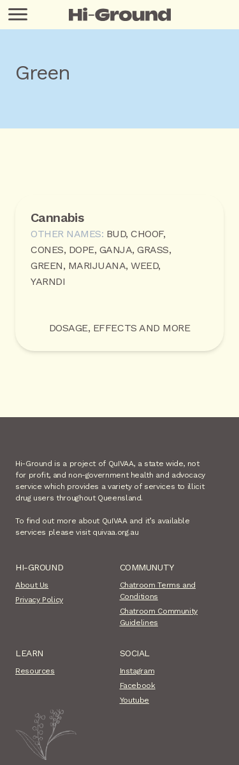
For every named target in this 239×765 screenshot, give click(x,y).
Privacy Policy (39, 599)
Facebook (138, 685)
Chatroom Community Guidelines (159, 617)
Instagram (137, 670)
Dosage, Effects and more (119, 328)
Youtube (134, 700)
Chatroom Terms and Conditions (158, 591)
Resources (35, 670)
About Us (31, 585)
